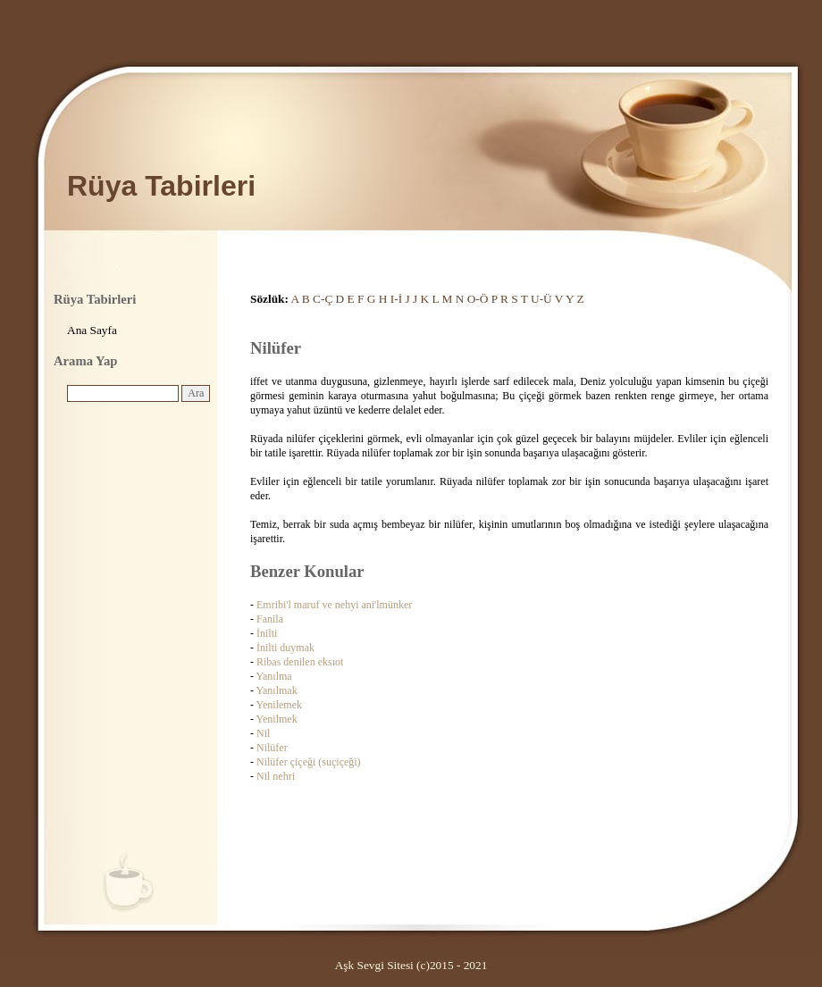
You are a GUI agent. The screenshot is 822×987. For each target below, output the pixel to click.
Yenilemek (279, 704)
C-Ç (322, 298)
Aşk (344, 965)
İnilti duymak (285, 647)
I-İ (396, 298)
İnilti (266, 633)
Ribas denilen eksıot (299, 662)
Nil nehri (275, 776)
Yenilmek (277, 719)
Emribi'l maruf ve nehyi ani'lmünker (334, 604)
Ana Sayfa (92, 330)
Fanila (269, 619)
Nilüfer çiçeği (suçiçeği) (308, 762)
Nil (263, 733)
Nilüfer (272, 747)
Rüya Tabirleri (161, 186)
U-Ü (541, 298)
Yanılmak (277, 690)
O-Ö (478, 298)
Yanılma (274, 676)
